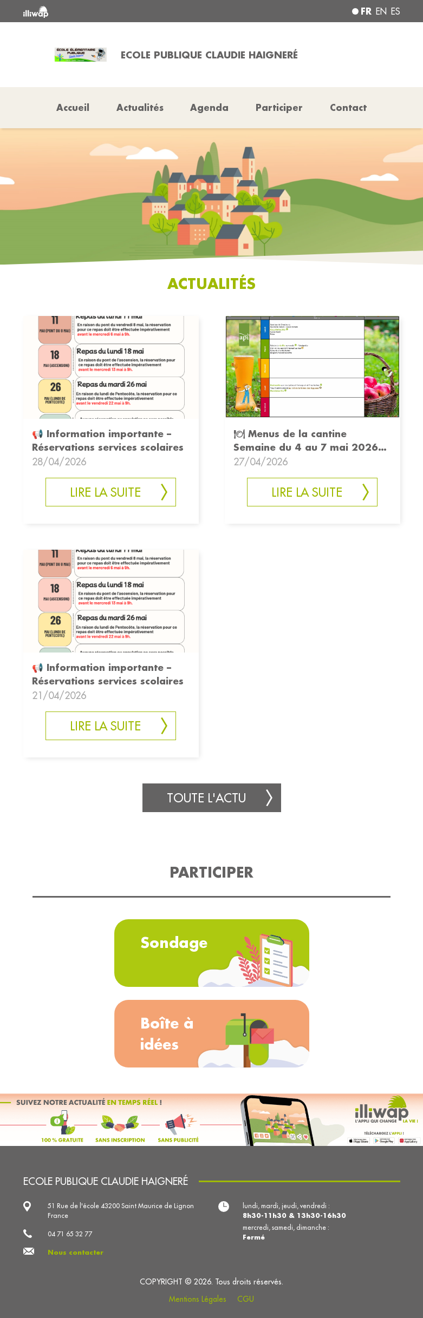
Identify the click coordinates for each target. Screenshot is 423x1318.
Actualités (140, 107)
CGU (245, 1299)
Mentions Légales (197, 1299)
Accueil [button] (72, 107)
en (381, 11)
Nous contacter (75, 1252)
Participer (279, 107)
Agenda (209, 107)
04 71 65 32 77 (70, 1234)
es (395, 11)
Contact (348, 107)
